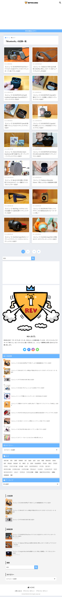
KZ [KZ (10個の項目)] (20, 464)
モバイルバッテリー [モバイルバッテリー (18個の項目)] (8, 473)
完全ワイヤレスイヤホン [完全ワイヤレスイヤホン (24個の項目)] (45, 473)
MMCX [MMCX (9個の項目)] (24, 464)
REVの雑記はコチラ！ (31, 31)
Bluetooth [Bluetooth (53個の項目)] (48, 462)
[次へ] (39, 253)
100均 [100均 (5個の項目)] (15, 462)
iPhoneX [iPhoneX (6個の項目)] (10, 464)
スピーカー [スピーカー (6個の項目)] (47, 467)
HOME (31, 589)
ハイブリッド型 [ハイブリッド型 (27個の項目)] (25, 470)
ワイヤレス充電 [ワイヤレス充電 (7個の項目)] (30, 473)
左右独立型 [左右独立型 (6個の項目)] (6, 476)
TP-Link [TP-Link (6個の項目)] (44, 464)
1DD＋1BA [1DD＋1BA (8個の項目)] (6, 462)
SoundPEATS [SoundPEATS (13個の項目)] (38, 464)
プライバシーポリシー (29, 592)
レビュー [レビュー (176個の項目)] (16, 473)
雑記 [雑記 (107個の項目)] (11, 476)
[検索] (33, 260)
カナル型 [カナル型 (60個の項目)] (21, 467)
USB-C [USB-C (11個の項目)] (49, 464)
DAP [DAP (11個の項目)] (5, 464)
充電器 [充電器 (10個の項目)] (36, 473)
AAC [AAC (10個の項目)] (26, 462)
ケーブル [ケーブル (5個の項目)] (41, 467)
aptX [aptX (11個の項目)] (34, 462)
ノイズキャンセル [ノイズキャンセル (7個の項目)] (16, 470)
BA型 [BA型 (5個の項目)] (43, 462)
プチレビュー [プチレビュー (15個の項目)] (33, 470)
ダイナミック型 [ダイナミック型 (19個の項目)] (7, 470)
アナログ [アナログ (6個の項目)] (55, 464)
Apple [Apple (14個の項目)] (29, 462)
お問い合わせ (18, 592)
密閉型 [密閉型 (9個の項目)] (53, 473)
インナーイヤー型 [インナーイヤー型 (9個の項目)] (13, 467)
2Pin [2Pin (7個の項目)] (11, 462)
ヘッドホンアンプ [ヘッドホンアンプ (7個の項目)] (48, 470)
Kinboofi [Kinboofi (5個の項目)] (15, 464)
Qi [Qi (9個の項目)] (27, 464)
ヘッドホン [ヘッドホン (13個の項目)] (40, 470)
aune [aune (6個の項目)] (38, 462)
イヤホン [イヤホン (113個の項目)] (6, 467)
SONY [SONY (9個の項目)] (31, 464)
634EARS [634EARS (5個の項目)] (21, 462)
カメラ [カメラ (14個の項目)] (26, 467)
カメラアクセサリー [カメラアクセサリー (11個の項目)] (33, 467)
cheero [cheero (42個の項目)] (54, 462)
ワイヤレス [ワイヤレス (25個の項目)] (22, 473)
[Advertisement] (31, 17)
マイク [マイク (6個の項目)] (55, 470)
